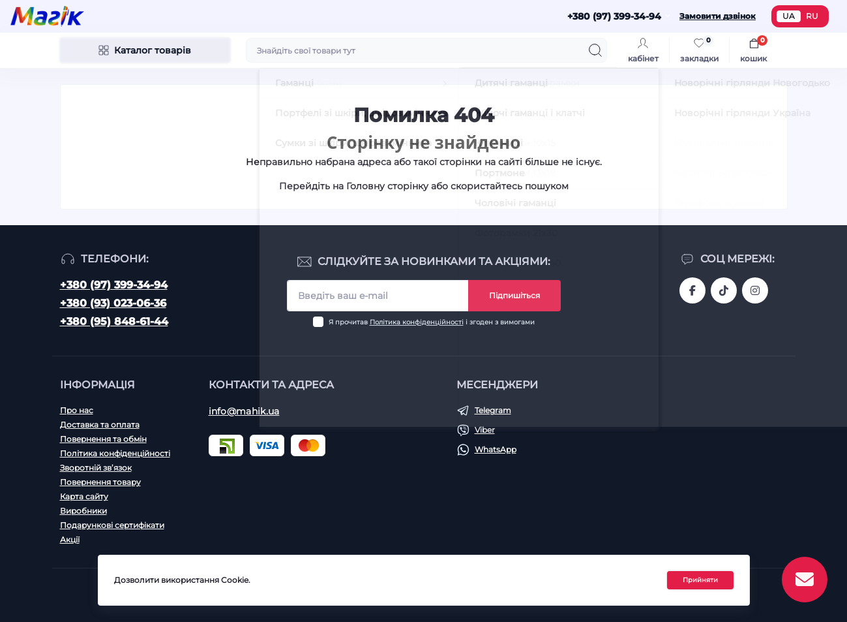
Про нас (76, 410)
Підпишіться (514, 295)
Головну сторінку (387, 186)
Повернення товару (100, 482)
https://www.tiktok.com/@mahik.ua (723, 290)
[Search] (595, 50)
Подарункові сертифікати (112, 525)
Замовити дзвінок (717, 16)
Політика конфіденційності (417, 322)
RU (812, 16)
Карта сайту (84, 496)
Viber (485, 430)
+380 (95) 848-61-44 (114, 321)
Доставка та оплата (100, 424)
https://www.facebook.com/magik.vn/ (692, 290)
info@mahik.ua (244, 411)
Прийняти (700, 581)
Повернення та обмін (103, 439)
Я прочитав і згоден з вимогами (432, 322)
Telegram (493, 410)
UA (788, 16)
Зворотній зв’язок (96, 468)
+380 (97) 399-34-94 (114, 285)
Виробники (83, 511)
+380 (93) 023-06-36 (113, 303)
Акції (70, 539)
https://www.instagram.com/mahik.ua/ (755, 290)
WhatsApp (495, 449)
